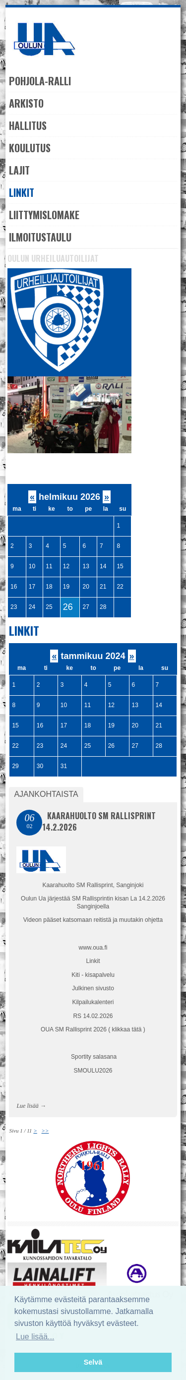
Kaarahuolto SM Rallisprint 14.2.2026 (99, 821)
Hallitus (28, 125)
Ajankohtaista (46, 794)
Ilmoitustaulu (40, 237)
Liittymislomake (44, 214)
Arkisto (26, 103)
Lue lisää (27, 1105)
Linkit (21, 192)
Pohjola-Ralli (40, 80)
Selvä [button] (93, 1362)
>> (45, 1131)
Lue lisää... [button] (35, 1336)
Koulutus (30, 147)
